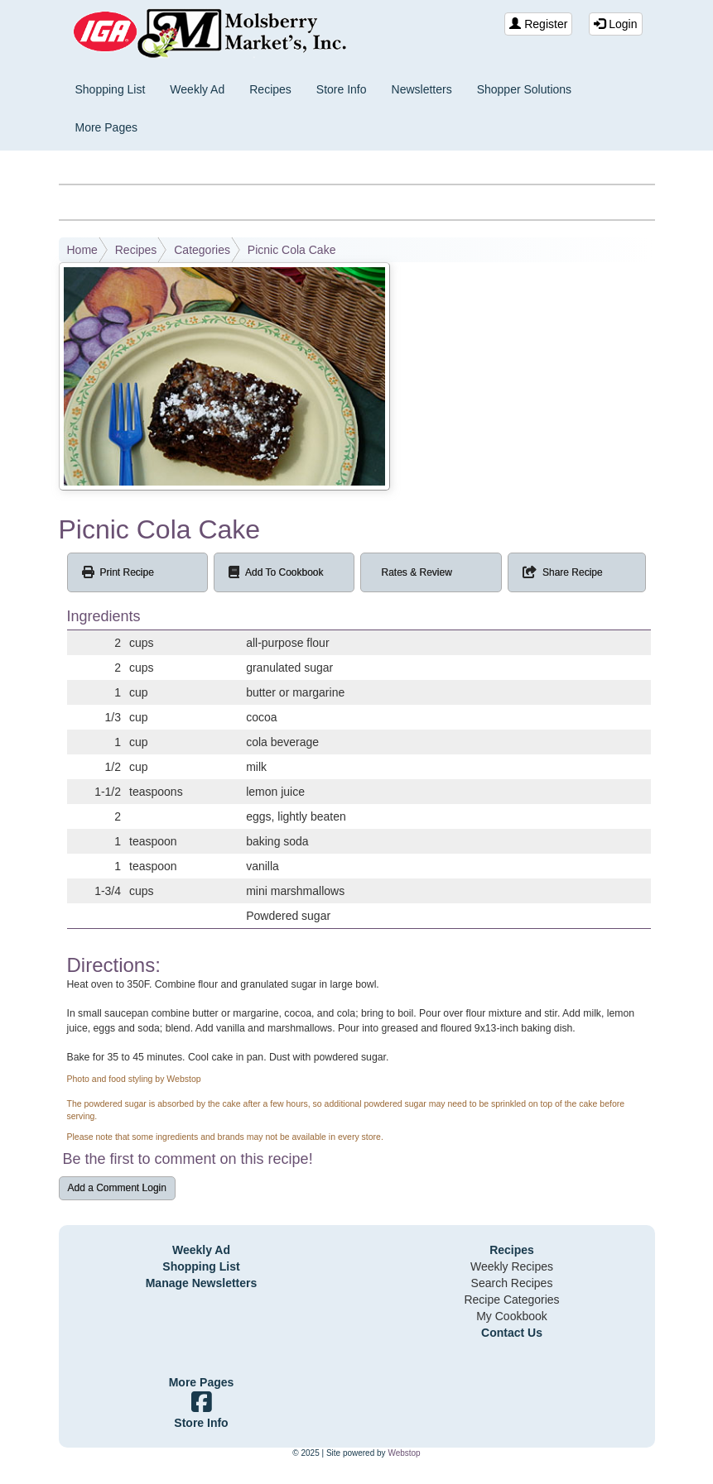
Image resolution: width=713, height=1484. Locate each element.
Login (615, 24)
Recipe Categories (511, 1299)
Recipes (270, 89)
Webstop (404, 1453)
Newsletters (422, 89)
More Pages (106, 127)
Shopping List (110, 89)
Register (538, 24)
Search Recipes (512, 1283)
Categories (202, 249)
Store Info (341, 89)
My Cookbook (511, 1316)
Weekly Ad (197, 89)
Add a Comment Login (117, 1188)
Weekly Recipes (511, 1266)
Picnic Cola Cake (292, 249)
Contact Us (511, 1332)
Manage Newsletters (202, 1283)
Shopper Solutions (524, 89)
